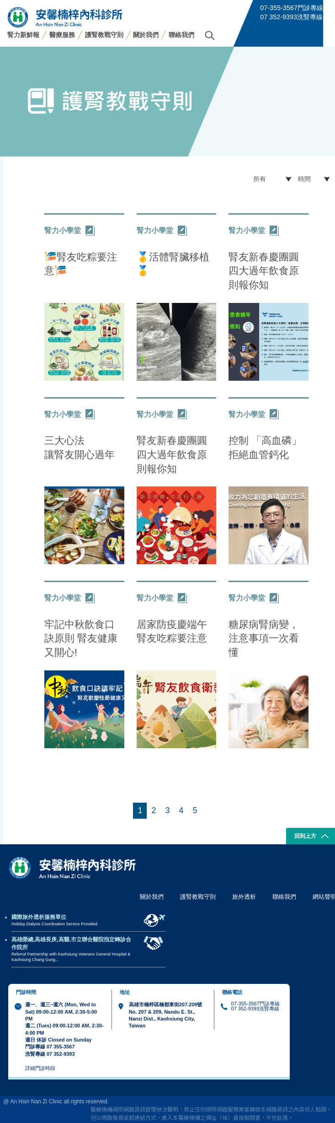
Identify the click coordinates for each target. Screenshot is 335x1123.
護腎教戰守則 (104, 34)
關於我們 (146, 34)
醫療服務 (62, 34)
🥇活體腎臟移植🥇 (173, 264)
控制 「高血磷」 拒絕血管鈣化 (265, 447)
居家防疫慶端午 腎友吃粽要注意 (172, 631)
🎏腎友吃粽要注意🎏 (80, 264)
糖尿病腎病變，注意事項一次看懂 (264, 638)
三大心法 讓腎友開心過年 (79, 447)
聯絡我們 (181, 34)
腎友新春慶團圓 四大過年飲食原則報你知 (264, 271)
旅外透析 (244, 896)
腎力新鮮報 (23, 34)
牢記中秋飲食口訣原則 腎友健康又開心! (80, 638)
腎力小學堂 (69, 231)
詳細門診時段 (40, 1068)
